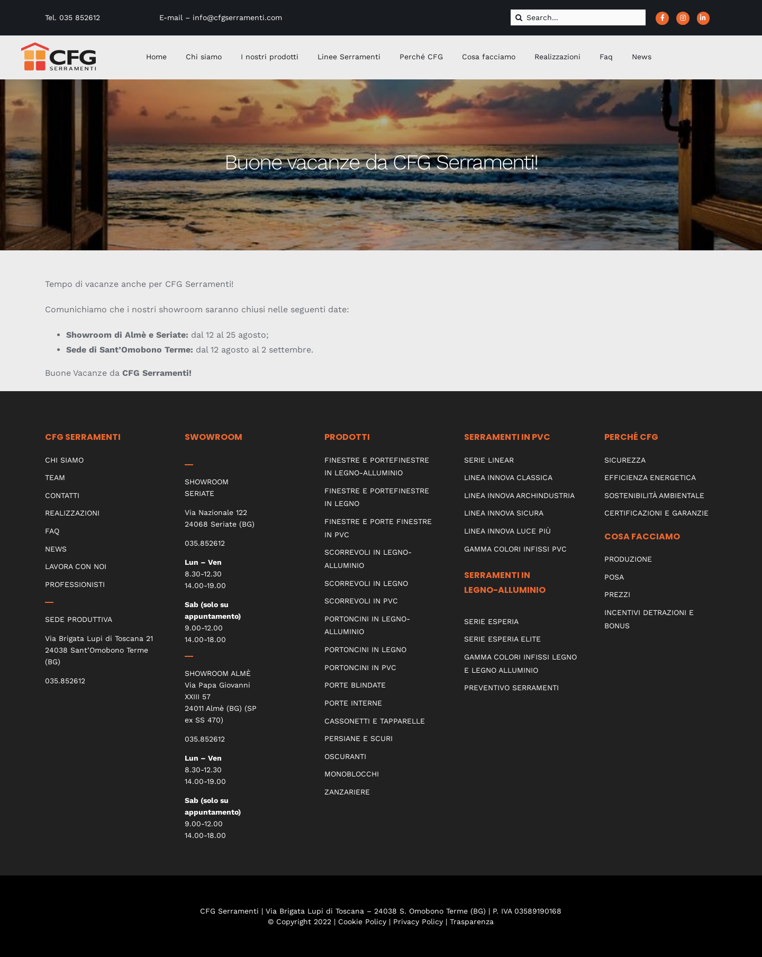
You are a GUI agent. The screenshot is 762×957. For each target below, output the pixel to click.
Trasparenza (472, 921)
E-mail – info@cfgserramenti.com (220, 17)
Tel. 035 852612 (72, 17)
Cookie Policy (362, 921)
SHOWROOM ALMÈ (218, 673)
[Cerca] (519, 17)
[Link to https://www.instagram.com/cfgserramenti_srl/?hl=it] (683, 18)
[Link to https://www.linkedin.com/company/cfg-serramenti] (703, 18)
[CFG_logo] (58, 46)
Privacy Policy (418, 921)
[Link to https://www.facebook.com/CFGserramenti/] (662, 18)
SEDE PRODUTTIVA (78, 619)
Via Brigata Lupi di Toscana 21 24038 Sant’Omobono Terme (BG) (99, 650)
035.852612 (65, 680)
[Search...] (578, 17)
